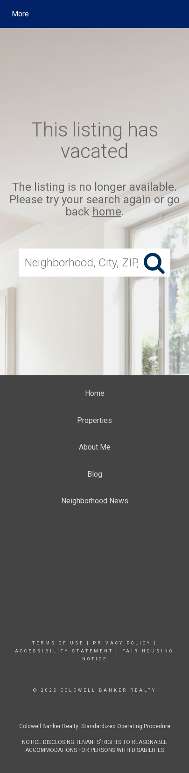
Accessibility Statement (64, 651)
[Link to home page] (95, 14)
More (20, 13)
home (106, 211)
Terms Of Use (58, 643)
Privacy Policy (122, 643)
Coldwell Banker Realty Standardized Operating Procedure (94, 726)
